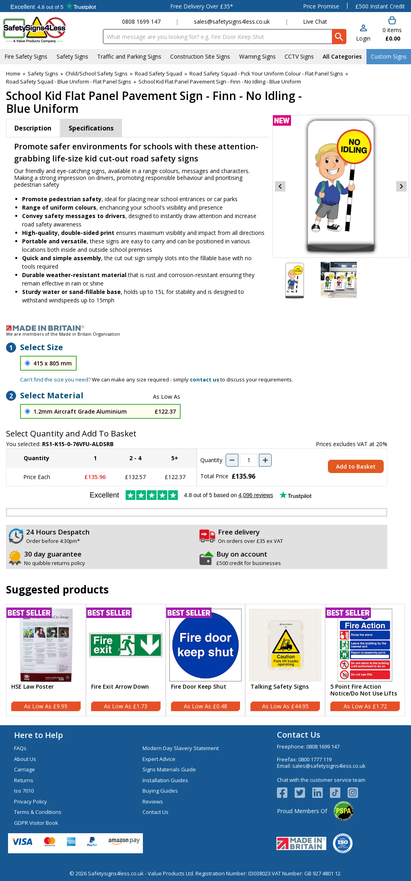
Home (13, 73)
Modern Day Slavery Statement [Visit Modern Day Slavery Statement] (180, 748)
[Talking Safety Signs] (285, 660)
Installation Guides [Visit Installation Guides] (165, 780)
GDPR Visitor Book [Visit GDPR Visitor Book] (36, 822)
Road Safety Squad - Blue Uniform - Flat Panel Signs (68, 81)
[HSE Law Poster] (46, 660)
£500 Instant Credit (380, 6)
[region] (45, 645)
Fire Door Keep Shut (198, 686)
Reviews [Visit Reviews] (152, 801)
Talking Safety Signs (279, 686)
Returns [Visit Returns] (23, 780)
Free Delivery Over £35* (201, 6)
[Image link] (205, 328)
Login (363, 38)
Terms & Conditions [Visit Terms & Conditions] (37, 812)
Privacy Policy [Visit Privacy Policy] (30, 801)
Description (32, 128)
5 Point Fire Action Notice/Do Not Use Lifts (363, 690)
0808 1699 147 (141, 21)
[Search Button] (339, 36)
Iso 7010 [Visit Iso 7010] (24, 790)
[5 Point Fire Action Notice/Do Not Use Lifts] (365, 660)
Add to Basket (356, 466)
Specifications (91, 128)
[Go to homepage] (50, 29)
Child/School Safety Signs (96, 73)
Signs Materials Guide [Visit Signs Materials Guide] (169, 769)
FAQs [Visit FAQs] (20, 748)
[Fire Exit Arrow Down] (126, 660)
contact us (204, 379)
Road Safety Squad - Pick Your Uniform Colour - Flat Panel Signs (266, 73)
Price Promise (321, 6)
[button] (363, 33)
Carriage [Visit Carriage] (24, 769)
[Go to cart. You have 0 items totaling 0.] (391, 29)
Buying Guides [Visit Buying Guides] (160, 790)
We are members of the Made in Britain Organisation (63, 334)
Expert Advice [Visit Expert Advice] (158, 759)
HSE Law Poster (32, 686)
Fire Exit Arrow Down (120, 686)
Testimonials (53, 6)
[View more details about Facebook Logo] (286, 792)
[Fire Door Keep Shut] (206, 660)
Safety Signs (43, 73)
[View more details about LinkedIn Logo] (321, 792)
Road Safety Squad (158, 73)
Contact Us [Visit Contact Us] (155, 812)
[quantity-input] (249, 460)
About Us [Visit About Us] (25, 759)
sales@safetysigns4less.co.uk (232, 21)
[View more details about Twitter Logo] (303, 792)
